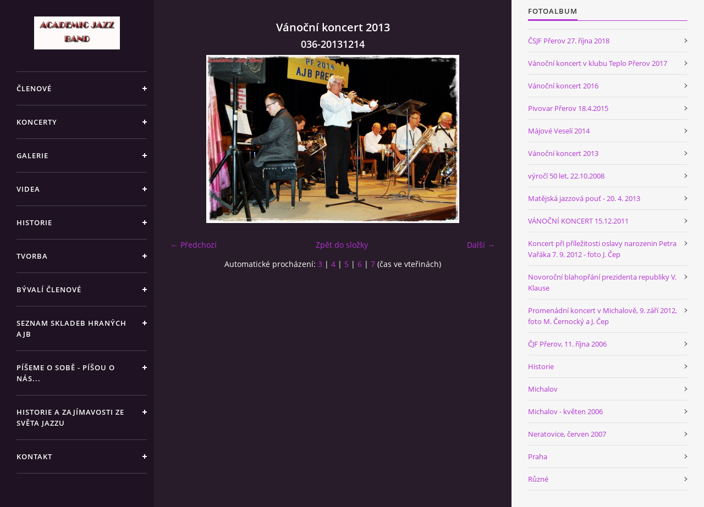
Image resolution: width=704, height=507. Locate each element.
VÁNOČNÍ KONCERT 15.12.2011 (578, 221)
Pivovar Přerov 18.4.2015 (568, 108)
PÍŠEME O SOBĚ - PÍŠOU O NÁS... (65, 373)
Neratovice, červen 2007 (567, 434)
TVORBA (32, 256)
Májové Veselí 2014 (559, 131)
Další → (481, 244)
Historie (541, 366)
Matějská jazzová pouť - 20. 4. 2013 (584, 198)
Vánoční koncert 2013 (563, 153)
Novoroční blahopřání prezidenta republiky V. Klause (602, 282)
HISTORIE (34, 222)
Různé (538, 479)
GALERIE (32, 155)
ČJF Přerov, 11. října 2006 (567, 344)
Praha (537, 456)
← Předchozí (193, 244)
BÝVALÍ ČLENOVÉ (48, 289)
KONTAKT (34, 456)
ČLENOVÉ (34, 88)
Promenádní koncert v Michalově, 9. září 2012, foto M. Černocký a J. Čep (602, 315)
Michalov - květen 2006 (565, 411)
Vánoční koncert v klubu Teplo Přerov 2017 (597, 63)
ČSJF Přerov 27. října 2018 (568, 41)
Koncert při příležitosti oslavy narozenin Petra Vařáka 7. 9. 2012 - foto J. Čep (602, 248)
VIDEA (28, 189)
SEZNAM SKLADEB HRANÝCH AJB (71, 328)
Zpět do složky (342, 244)
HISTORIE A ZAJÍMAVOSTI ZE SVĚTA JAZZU (70, 417)
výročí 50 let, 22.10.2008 (566, 176)
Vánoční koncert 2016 (563, 86)
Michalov (543, 389)
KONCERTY (36, 122)
